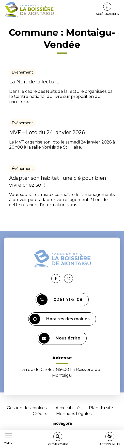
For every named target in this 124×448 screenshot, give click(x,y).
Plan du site (101, 407)
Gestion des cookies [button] (26, 407)
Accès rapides (107, 9)
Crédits (40, 413)
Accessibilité (68, 407)
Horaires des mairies (59, 319)
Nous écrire (59, 338)
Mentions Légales (73, 413)
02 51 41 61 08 (59, 299)
